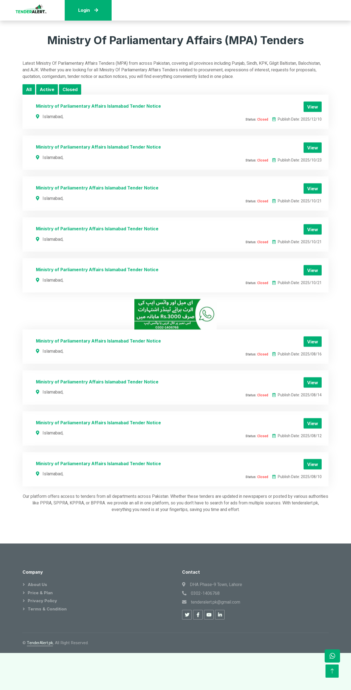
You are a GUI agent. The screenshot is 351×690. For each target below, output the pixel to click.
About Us (37, 584)
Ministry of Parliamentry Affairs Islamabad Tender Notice (97, 219)
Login (88, 10)
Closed (70, 89)
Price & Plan (40, 592)
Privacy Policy (42, 600)
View (312, 138)
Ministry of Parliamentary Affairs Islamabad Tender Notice (98, 137)
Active (47, 89)
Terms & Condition (47, 609)
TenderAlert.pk (40, 643)
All (29, 89)
